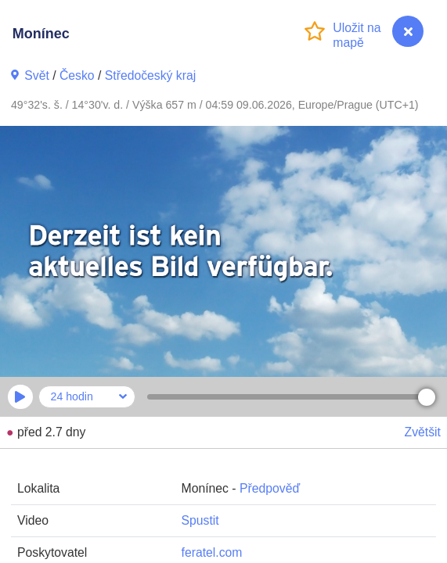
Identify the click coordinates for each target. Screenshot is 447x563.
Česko (77, 75)
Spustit (200, 520)
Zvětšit (423, 432)
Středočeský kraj (150, 75)
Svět (36, 75)
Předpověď (270, 488)
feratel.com (212, 552)
